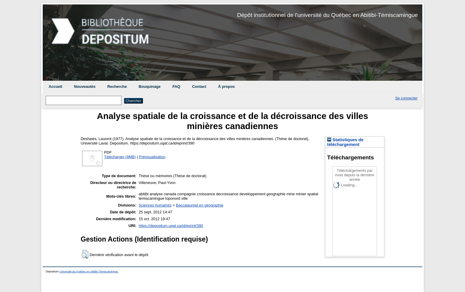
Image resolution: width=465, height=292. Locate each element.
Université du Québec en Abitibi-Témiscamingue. (89, 271)
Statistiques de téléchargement (345, 142)
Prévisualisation (152, 157)
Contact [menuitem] (199, 86)
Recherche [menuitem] (117, 86)
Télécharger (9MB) (120, 157)
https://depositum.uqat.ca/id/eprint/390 (171, 225)
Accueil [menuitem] (55, 86)
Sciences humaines (155, 205)
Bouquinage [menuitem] (150, 86)
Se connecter (406, 98)
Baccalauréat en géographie (199, 205)
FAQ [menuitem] (176, 86)
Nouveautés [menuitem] (85, 86)
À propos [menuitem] (226, 86)
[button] (85, 254)
